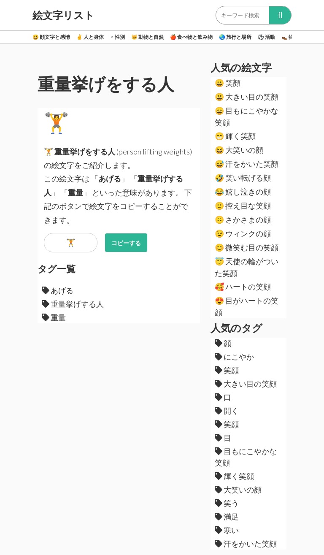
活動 (266, 37)
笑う (227, 503)
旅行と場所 (235, 37)
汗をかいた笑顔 (246, 163)
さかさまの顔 (243, 219)
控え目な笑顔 (243, 205)
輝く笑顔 (235, 136)
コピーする (126, 242)
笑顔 (227, 82)
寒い (227, 530)
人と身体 (90, 37)
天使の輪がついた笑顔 (246, 267)
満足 (227, 516)
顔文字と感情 (51, 37)
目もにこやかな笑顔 (246, 116)
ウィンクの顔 (243, 233)
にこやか (234, 356)
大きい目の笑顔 (246, 96)
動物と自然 (147, 37)
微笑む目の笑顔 (246, 247)
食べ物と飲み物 (191, 37)
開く (227, 410)
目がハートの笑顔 (246, 306)
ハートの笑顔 (243, 286)
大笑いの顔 (239, 149)
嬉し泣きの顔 (243, 191)
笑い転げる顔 (243, 177)
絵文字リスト (63, 15)
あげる (57, 290)
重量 (54, 317)
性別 (117, 37)
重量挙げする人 (73, 304)
